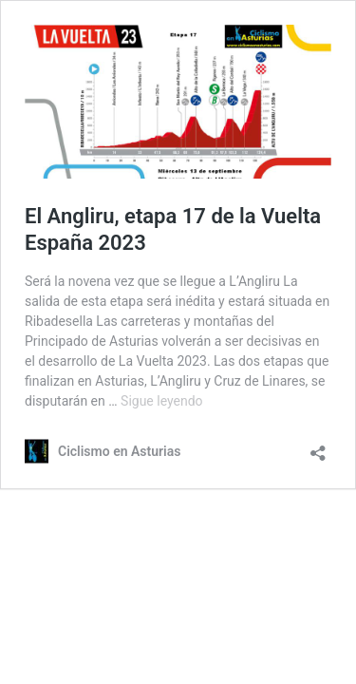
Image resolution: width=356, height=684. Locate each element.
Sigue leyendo (162, 400)
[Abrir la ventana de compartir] (318, 447)
